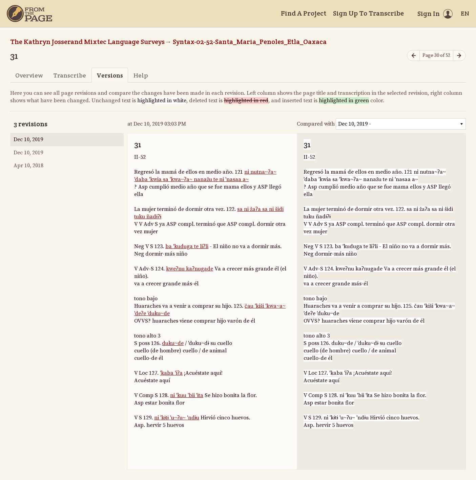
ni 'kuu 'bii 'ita (186, 395)
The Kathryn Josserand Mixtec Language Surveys (87, 41)
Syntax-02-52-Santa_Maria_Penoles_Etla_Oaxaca (250, 41)
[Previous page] (413, 55)
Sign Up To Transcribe (368, 13)
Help (140, 75)
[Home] (29, 13)
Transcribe (69, 75)
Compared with (316, 124)
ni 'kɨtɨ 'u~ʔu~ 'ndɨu (176, 417)
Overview (29, 75)
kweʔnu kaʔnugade (189, 268)
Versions (110, 75)
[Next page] (459, 55)
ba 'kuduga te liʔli (186, 246)
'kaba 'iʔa (171, 373)
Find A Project (303, 13)
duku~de (173, 343)
